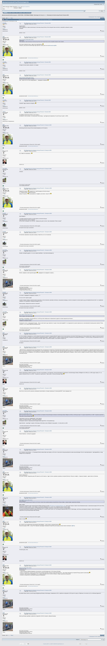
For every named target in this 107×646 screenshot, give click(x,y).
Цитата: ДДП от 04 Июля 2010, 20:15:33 (25, 500)
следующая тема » (101, 16)
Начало (5, 12)
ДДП (4, 36)
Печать (102, 18)
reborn (4, 111)
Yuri (3, 497)
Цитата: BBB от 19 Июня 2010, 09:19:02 (25, 314)
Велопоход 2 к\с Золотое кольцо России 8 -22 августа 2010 (58, 15)
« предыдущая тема (92, 16)
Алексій (4, 22)
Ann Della (5, 168)
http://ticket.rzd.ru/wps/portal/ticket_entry (57, 505)
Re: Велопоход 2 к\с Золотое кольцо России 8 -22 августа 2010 (37, 125)
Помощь (13, 12)
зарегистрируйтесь (26, 6)
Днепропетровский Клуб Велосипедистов (9, 15)
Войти (24, 12)
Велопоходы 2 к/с (37, 15)
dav (45, 15)
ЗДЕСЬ (73, 525)
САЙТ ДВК (9, 12)
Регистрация (28, 12)
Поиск (17, 12)
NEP (4, 332)
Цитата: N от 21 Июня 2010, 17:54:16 (25, 413)
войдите (19, 6)
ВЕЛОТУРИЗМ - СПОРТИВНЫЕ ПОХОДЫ (25, 15)
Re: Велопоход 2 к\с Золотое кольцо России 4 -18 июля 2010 (37, 23)
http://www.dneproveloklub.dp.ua (33, 146)
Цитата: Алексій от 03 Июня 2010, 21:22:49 (26, 77)
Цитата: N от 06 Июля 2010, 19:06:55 (25, 567)
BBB (4, 269)
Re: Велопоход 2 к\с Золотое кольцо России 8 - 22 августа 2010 (38, 188)
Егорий (4, 213)
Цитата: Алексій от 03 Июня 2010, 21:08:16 (26, 39)
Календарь (20, 12)
